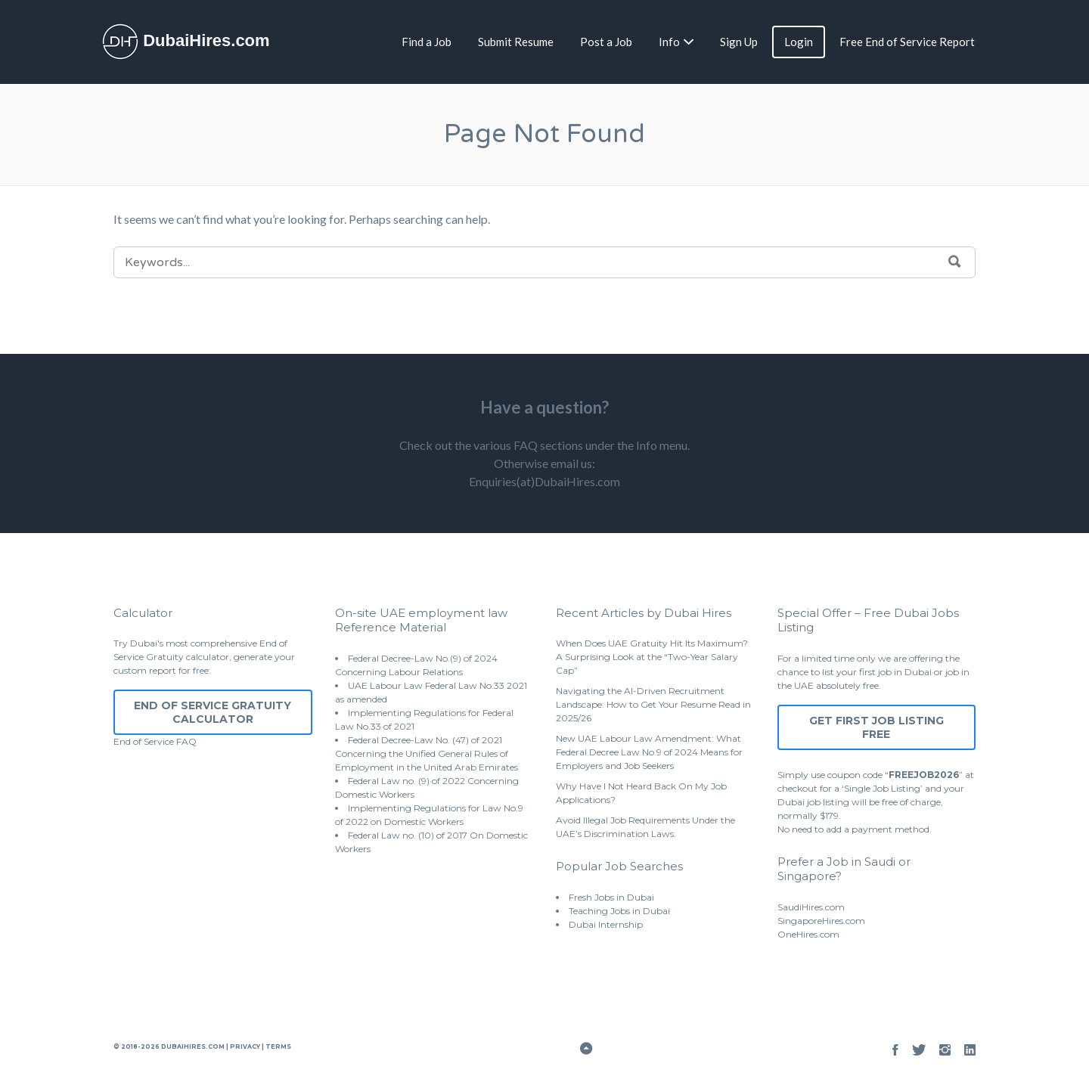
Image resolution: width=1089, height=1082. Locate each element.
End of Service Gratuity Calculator (212, 712)
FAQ (186, 741)
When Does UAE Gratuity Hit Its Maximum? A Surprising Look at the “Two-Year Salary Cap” (652, 656)
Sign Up (739, 41)
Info (669, 41)
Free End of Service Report (907, 41)
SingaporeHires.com (821, 920)
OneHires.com (808, 934)
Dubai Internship (606, 924)
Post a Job (606, 41)
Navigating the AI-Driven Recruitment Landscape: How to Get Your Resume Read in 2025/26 (653, 704)
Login (798, 41)
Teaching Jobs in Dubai (619, 910)
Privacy (245, 1046)
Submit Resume (516, 41)
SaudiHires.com (811, 907)
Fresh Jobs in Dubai (611, 897)
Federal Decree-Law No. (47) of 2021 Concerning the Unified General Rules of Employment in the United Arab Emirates (426, 753)
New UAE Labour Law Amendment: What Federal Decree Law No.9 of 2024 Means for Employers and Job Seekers (649, 752)
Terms (277, 1046)
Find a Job (426, 41)
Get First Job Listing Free (876, 727)
